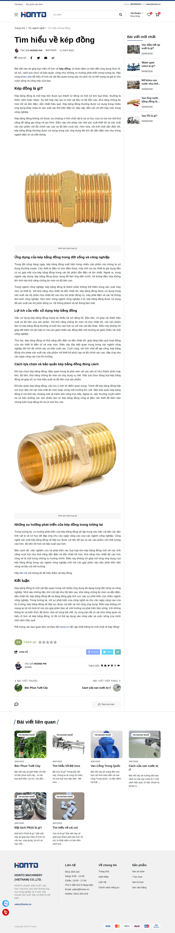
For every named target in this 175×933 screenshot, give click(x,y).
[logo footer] (32, 865)
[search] (88, 15)
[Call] (6, 912)
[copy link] (53, 58)
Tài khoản (18, 4)
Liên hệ (102, 882)
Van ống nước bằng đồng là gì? (150, 101)
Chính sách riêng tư (108, 887)
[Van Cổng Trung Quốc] (107, 744)
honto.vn (64, 627)
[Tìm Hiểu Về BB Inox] (69, 744)
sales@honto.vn (153, 4)
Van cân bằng (139, 887)
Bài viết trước (26, 681)
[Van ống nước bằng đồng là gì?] (133, 102)
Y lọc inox (137, 876)
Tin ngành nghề (26, 735)
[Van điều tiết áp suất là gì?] (133, 49)
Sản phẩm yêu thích (34, 4)
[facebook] (102, 665)
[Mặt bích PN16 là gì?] (30, 806)
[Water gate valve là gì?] (133, 67)
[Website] (105, 665)
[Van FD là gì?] (133, 120)
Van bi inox (138, 882)
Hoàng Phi (36, 50)
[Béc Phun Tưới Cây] (30, 744)
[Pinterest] (112, 665)
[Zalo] (6, 903)
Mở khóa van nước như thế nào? (150, 84)
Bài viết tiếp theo (107, 681)
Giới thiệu (103, 876)
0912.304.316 (72, 871)
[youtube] (119, 665)
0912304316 (135, 4)
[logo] (33, 14)
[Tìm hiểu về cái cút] (69, 806)
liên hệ (23, 573)
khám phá (26, 76)
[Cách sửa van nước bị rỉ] (145, 744)
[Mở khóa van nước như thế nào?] (133, 85)
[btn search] (121, 14)
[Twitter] (109, 665)
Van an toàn (138, 871)
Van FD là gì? (149, 115)
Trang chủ (103, 871)
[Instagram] (115, 665)
